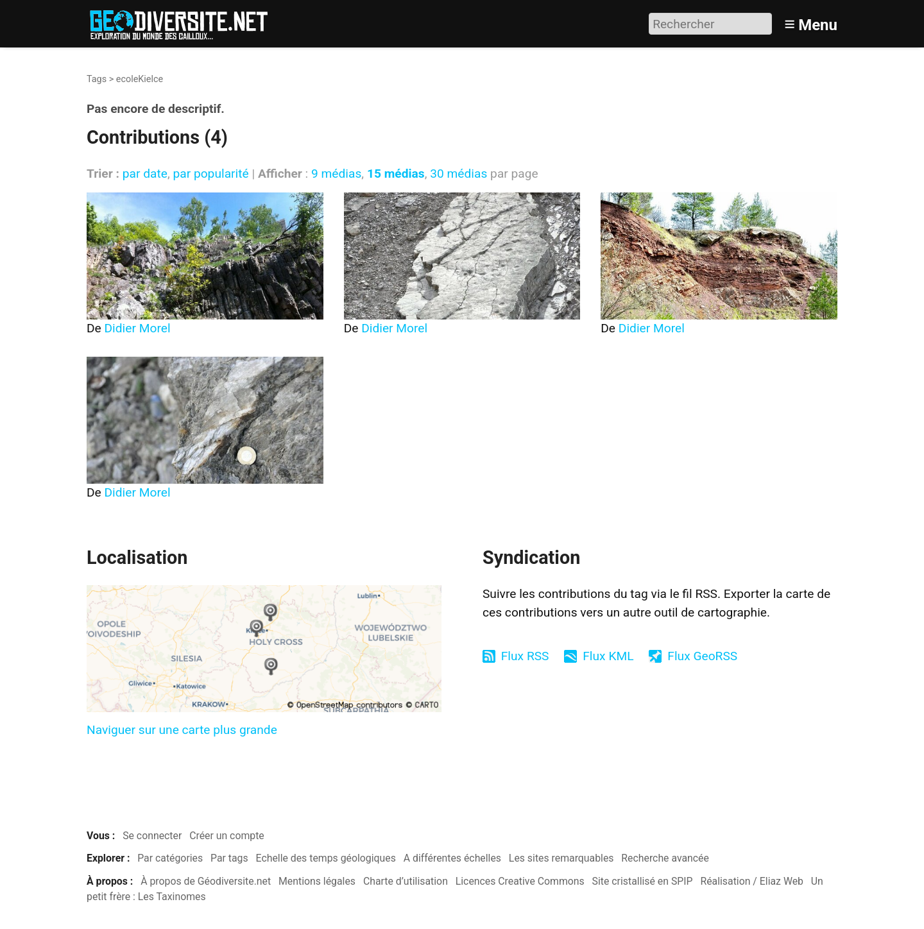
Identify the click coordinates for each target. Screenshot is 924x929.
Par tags (229, 858)
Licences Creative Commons (520, 881)
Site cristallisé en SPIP (642, 881)
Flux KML (608, 656)
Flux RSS (525, 656)
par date (145, 173)
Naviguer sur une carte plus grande (182, 729)
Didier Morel (138, 328)
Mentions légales (316, 881)
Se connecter (152, 836)
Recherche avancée (665, 858)
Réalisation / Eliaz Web (751, 881)
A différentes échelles (452, 858)
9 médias (336, 173)
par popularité (210, 173)
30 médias (458, 173)
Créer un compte (226, 836)
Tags (97, 79)
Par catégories (170, 858)
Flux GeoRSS (702, 656)
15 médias (396, 173)
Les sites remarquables (561, 858)
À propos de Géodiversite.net (206, 881)
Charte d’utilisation (405, 881)
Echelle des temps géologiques (326, 858)
